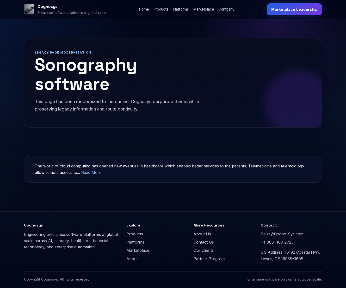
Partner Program (209, 258)
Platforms (181, 9)
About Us (202, 234)
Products (160, 9)
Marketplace (203, 9)
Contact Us (203, 242)
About (132, 258)
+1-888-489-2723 (277, 242)
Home (144, 9)
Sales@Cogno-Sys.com (282, 234)
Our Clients (203, 250)
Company (226, 9)
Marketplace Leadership (294, 9)
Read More (91, 172)
